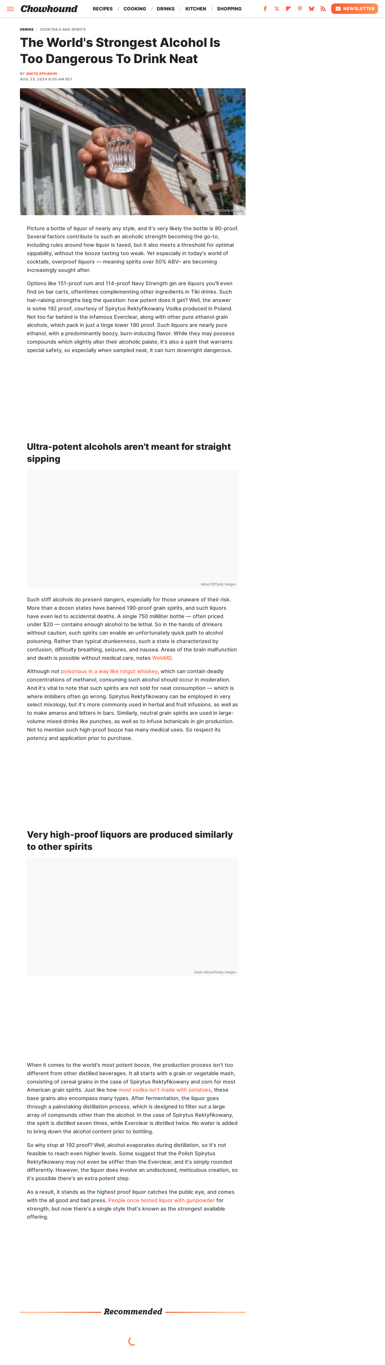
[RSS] (323, 10)
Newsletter (355, 9)
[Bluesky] (311, 10)
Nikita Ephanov (42, 73)
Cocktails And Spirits (63, 29)
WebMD (162, 658)
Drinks (166, 9)
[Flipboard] (288, 10)
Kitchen (195, 9)
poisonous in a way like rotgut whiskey (109, 671)
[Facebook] (265, 10)
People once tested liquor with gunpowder (161, 1200)
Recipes (103, 9)
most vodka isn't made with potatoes (165, 1090)
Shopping (229, 9)
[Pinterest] (299, 10)
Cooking (135, 9)
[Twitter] (276, 10)
